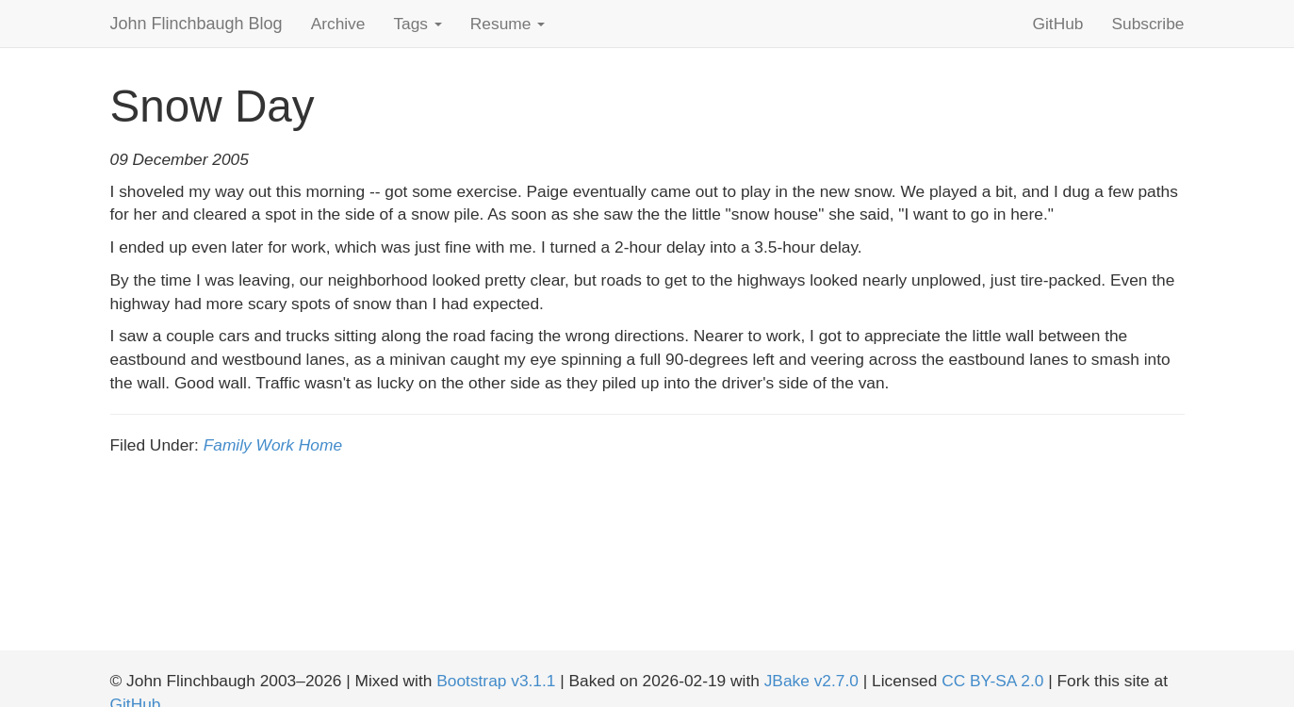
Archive (338, 23)
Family (228, 445)
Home (320, 445)
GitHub (1058, 23)
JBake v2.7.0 (811, 680)
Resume (507, 23)
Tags (417, 23)
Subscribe (1147, 23)
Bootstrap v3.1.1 (495, 680)
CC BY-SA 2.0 (992, 680)
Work (275, 445)
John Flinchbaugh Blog (196, 23)
